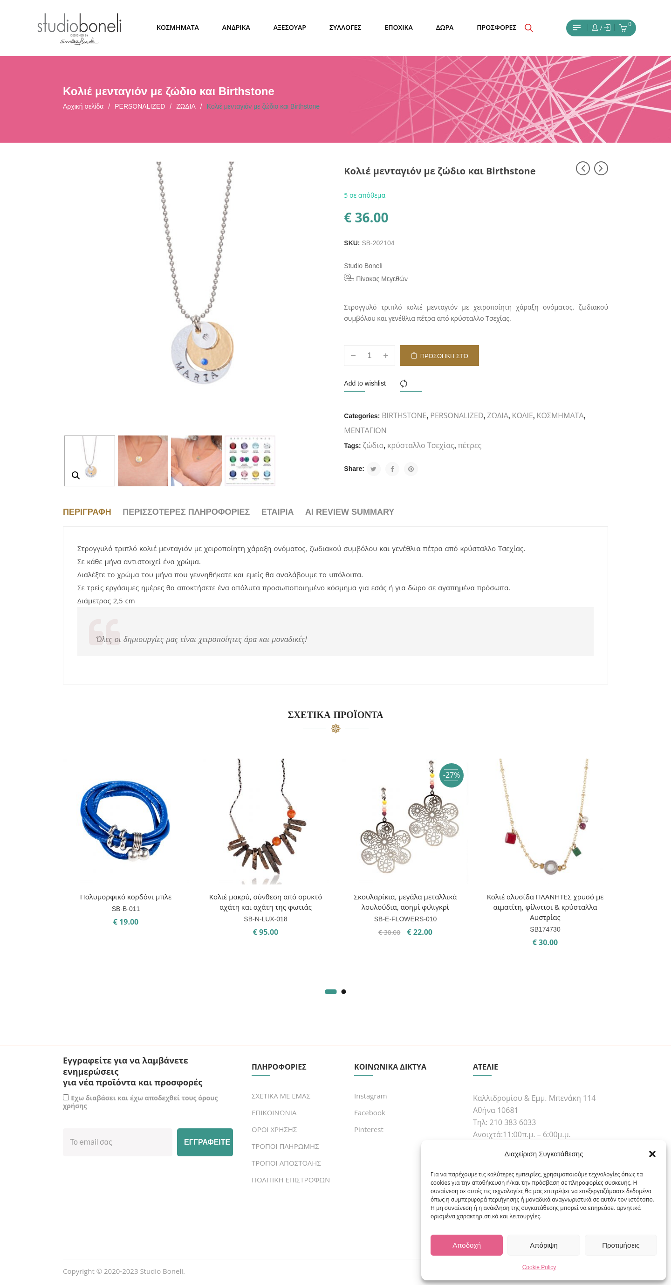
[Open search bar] (529, 28)
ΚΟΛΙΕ (522, 415)
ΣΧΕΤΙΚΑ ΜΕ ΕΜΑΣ (281, 1095)
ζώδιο (373, 445)
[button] (652, 1154)
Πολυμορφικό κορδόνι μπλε (125, 896)
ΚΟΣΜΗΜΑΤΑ (560, 415)
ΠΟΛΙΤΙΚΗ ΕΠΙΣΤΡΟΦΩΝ (291, 1179)
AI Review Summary (349, 512)
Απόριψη (544, 1245)
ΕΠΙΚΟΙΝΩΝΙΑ (274, 1112)
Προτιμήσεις (620, 1245)
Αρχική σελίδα (83, 106)
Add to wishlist (364, 383)
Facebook (369, 1112)
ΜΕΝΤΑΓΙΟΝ (365, 430)
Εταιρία (277, 512)
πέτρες (470, 445)
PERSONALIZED (140, 106)
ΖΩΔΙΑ (186, 106)
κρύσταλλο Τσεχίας (420, 445)
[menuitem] (178, 28)
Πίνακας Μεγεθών (376, 278)
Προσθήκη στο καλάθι (444, 359)
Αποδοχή (466, 1245)
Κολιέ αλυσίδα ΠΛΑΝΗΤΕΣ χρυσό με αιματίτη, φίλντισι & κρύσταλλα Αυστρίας (545, 907)
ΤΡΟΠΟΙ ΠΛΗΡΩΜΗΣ (285, 1146)
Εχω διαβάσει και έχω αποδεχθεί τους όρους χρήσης (140, 1101)
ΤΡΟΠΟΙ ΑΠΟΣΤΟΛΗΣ (286, 1163)
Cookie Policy (539, 1267)
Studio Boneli (363, 265)
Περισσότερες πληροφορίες (186, 512)
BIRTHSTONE (404, 415)
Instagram (370, 1095)
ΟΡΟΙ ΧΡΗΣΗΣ (274, 1129)
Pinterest (368, 1129)
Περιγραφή (87, 512)
